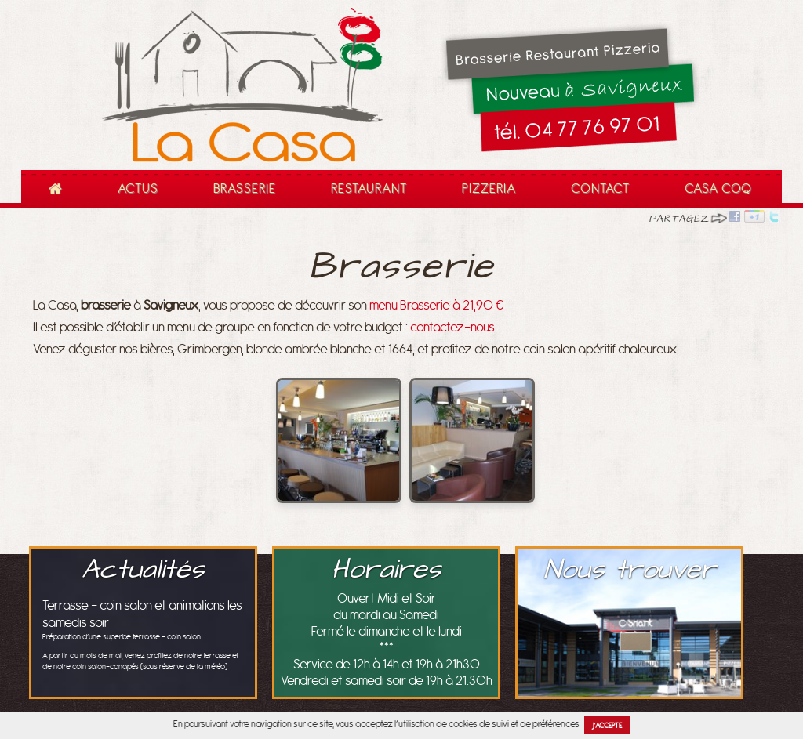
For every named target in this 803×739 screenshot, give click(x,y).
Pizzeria (489, 188)
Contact (600, 188)
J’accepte (607, 725)
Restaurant (363, 194)
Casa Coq (718, 188)
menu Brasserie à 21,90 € (436, 305)
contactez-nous (452, 327)
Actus (138, 188)
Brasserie (244, 188)
